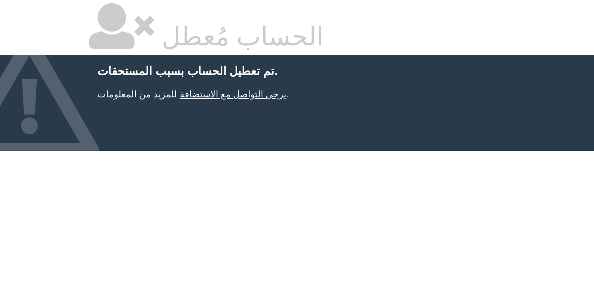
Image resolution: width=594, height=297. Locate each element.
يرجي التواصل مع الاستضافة (233, 94)
